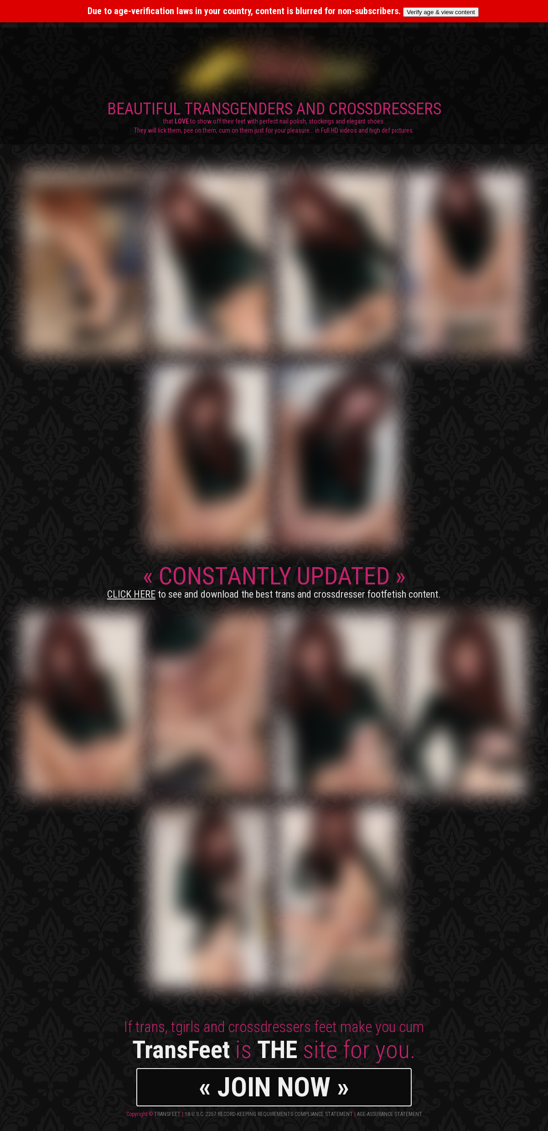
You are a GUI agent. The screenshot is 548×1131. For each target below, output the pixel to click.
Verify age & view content (441, 12)
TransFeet (167, 1114)
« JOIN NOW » (274, 1087)
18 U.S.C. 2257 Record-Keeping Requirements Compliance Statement (269, 1114)
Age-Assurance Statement (389, 1114)
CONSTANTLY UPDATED (274, 581)
